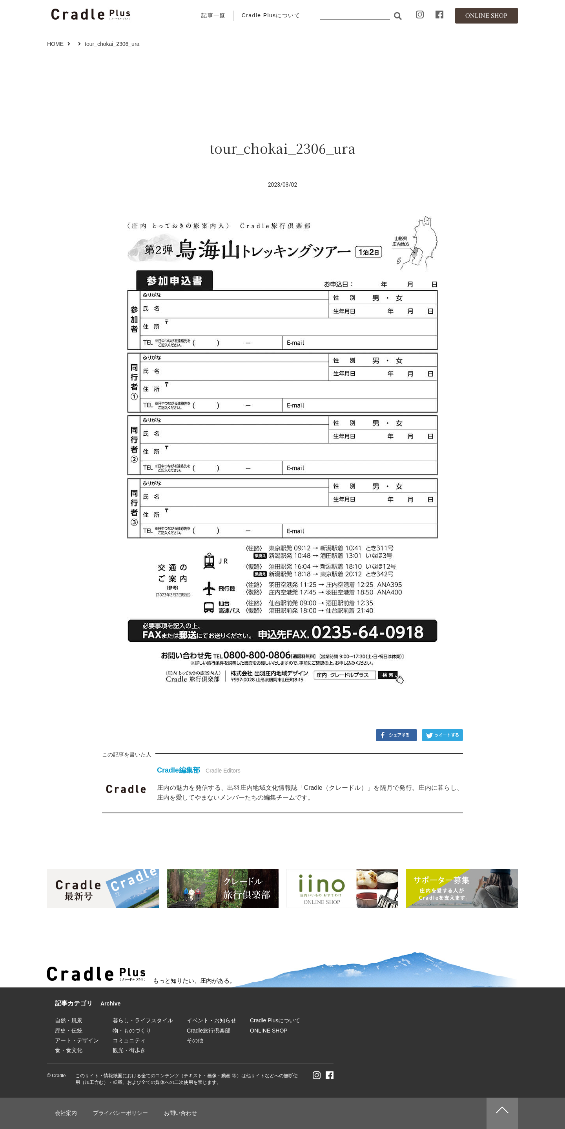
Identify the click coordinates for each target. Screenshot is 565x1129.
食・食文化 (68, 1050)
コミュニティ (129, 1040)
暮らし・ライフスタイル (143, 1020)
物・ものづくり (132, 1030)
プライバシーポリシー (120, 1113)
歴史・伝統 (68, 1030)
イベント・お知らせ (211, 1020)
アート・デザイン (77, 1040)
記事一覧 (213, 15)
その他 (195, 1040)
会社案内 (66, 1113)
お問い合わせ (180, 1113)
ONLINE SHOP (269, 1030)
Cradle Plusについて (271, 15)
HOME (55, 44)
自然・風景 (68, 1020)
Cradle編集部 (178, 770)
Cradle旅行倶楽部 (208, 1030)
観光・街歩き (129, 1050)
